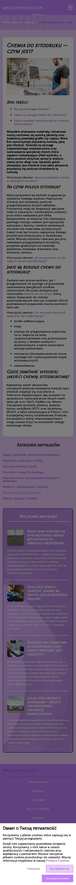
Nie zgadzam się (59, 868)
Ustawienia (33, 868)
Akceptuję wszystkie (57, 878)
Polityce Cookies (57, 860)
